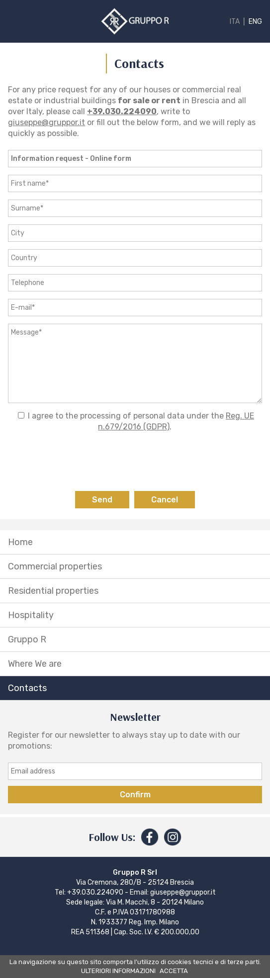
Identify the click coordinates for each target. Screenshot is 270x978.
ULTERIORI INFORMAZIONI (118, 971)
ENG (255, 21)
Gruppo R (27, 639)
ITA (235, 21)
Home (20, 542)
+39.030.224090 (122, 111)
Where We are (35, 663)
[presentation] (135, 461)
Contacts (27, 688)
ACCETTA (174, 971)
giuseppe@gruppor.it (46, 122)
